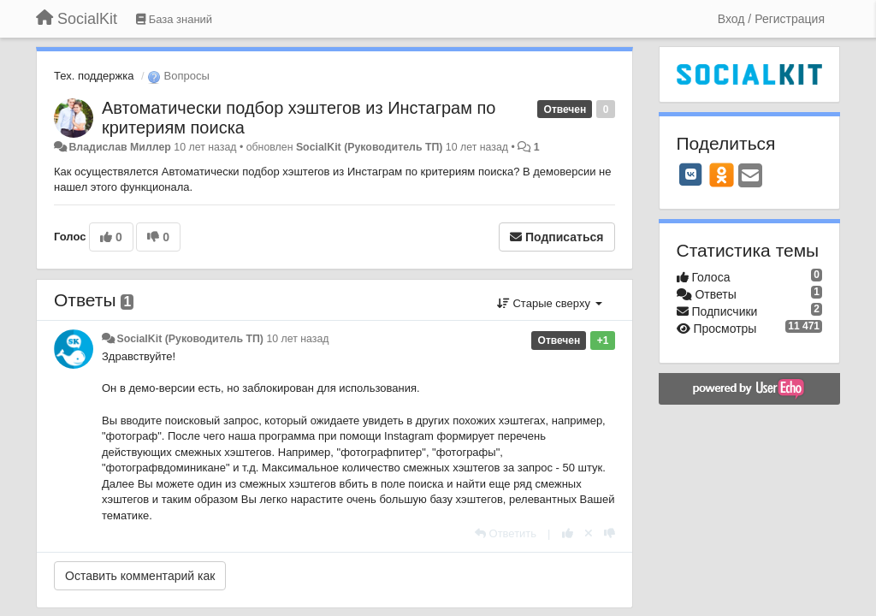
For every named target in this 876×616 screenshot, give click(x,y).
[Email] (750, 177)
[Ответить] (505, 533)
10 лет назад (297, 339)
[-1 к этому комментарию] (609, 533)
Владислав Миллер (119, 147)
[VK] (691, 174)
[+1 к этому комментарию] (567, 533)
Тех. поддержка (93, 75)
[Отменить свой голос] (588, 533)
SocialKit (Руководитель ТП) (369, 147)
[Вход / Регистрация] (771, 18)
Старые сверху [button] (549, 303)
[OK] (721, 174)
